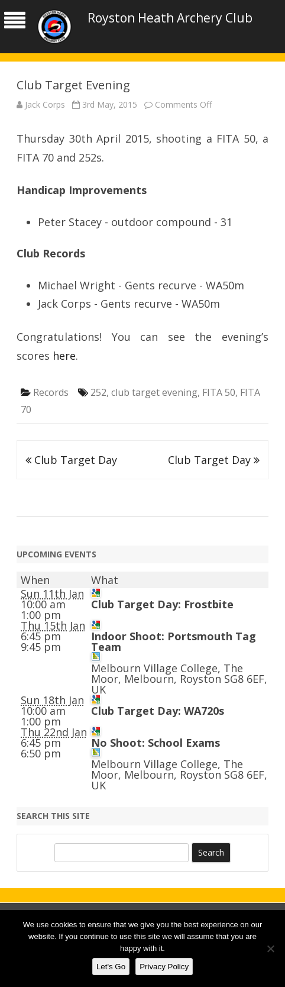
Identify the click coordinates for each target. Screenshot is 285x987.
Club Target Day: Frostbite (162, 604)
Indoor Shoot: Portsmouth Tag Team (173, 641)
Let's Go (110, 966)
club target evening (154, 392)
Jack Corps (45, 104)
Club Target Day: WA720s (157, 711)
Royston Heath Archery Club (170, 18)
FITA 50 (218, 392)
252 (98, 392)
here (64, 356)
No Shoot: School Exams (155, 743)
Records (51, 392)
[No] (270, 948)
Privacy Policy (164, 966)
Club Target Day (71, 460)
